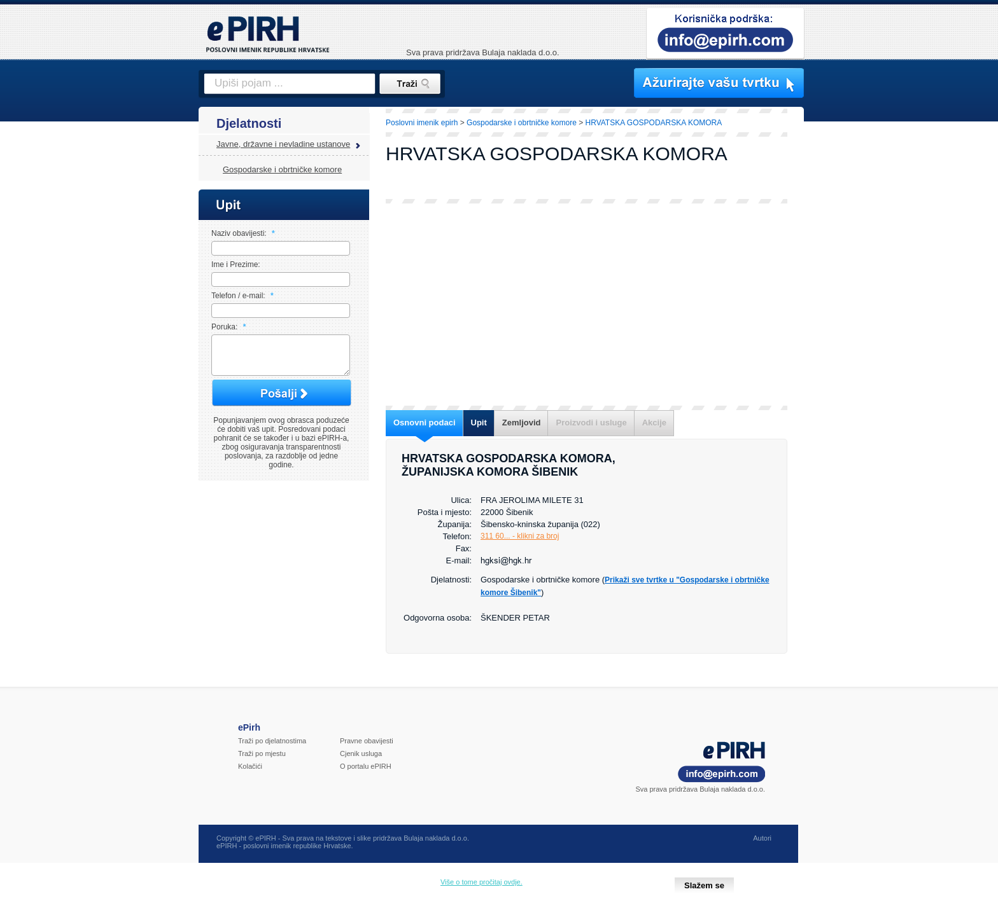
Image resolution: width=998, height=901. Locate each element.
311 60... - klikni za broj (520, 536)
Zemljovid (521, 422)
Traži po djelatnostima (272, 748)
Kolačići (250, 774)
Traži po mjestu (262, 761)
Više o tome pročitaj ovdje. (481, 882)
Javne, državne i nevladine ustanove (283, 144)
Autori (762, 845)
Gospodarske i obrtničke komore (282, 169)
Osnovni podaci (424, 422)
